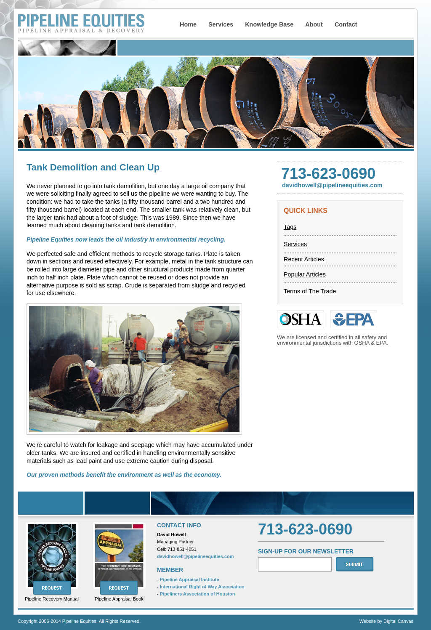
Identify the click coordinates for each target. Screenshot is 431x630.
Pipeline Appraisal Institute (189, 579)
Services (220, 24)
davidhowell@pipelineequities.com (195, 556)
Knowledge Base (269, 24)
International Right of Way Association (202, 586)
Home (188, 24)
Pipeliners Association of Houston (197, 593)
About (314, 24)
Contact (346, 24)
